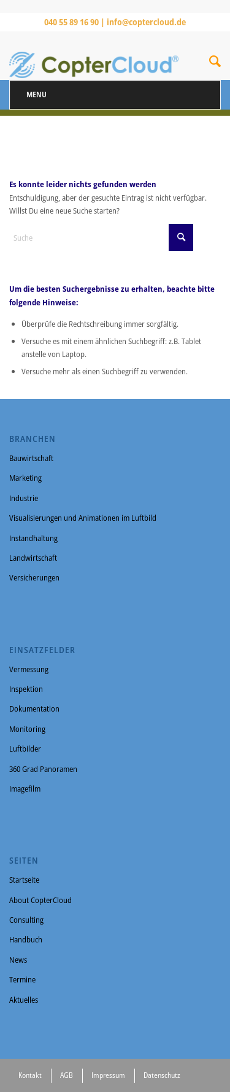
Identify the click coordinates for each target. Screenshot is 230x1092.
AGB (66, 1075)
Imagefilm (24, 788)
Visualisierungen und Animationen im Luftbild (82, 517)
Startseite (24, 879)
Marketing (25, 477)
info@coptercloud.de (146, 22)
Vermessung (28, 669)
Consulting (26, 919)
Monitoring (27, 728)
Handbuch (25, 939)
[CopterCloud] (93, 55)
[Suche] (215, 63)
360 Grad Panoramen (43, 768)
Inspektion (26, 688)
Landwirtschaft (33, 557)
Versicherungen (34, 577)
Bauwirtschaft (31, 458)
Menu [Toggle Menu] (36, 94)
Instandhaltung (33, 538)
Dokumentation (34, 708)
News (18, 959)
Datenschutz (162, 1075)
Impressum (108, 1075)
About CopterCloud (40, 899)
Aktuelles (23, 999)
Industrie (23, 498)
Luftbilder (25, 748)
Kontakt (30, 1075)
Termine (22, 979)
